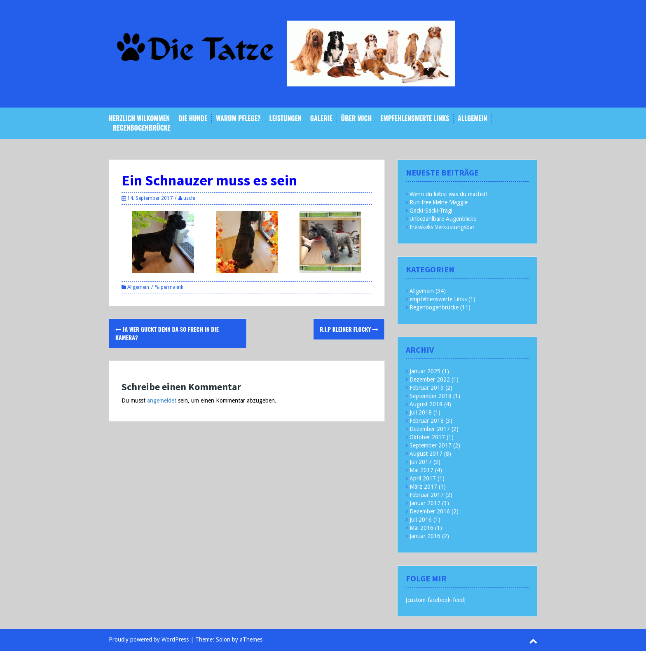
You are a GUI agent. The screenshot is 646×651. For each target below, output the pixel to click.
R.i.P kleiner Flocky (349, 329)
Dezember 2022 (430, 379)
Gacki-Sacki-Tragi (431, 210)
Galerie (321, 118)
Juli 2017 (421, 462)
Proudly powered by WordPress (149, 639)
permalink (171, 287)
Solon (223, 639)
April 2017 (423, 478)
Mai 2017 (421, 470)
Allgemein (472, 118)
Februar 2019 (427, 387)
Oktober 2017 (427, 437)
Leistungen (285, 118)
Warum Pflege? (238, 118)
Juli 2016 (421, 519)
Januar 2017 (425, 503)
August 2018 (426, 404)
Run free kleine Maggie (439, 202)
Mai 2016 (421, 528)
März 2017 (423, 486)
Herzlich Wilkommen (139, 118)
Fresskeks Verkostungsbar (442, 227)
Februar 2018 (427, 420)
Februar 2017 (427, 495)
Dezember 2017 (430, 429)
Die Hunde (192, 118)
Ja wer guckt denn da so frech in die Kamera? (167, 333)
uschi (189, 198)
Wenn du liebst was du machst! (448, 194)
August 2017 (426, 453)
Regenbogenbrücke (142, 128)
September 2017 (431, 445)
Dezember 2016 (430, 511)
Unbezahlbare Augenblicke (443, 218)
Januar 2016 (425, 536)
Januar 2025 (425, 371)
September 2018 (431, 396)
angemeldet (161, 400)
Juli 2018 (421, 412)
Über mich (356, 118)
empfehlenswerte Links (414, 118)
